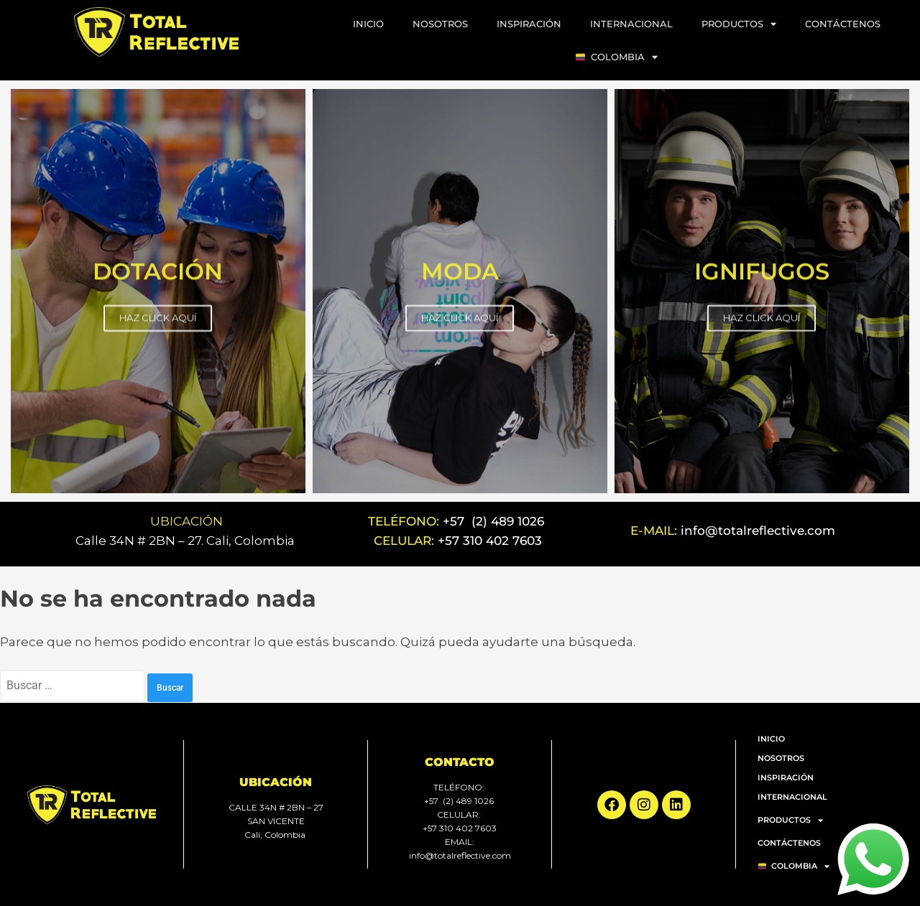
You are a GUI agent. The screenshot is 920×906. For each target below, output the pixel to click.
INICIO (368, 23)
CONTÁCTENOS (842, 23)
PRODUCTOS (739, 24)
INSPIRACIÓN (529, 23)
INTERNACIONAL (631, 23)
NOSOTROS (440, 23)
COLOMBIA (617, 57)
